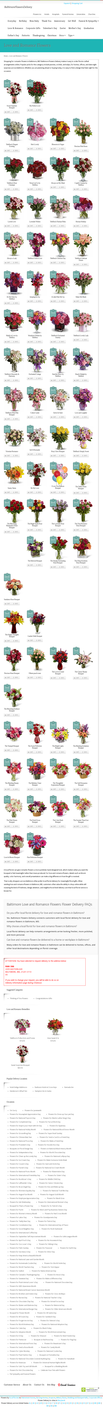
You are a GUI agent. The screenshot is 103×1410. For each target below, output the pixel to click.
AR (41, 1403)
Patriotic (26, 35)
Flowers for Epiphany (57, 1126)
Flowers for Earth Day (68, 1248)
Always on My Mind (58, 183)
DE (56, 1403)
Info (16, 112)
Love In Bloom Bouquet (12, 857)
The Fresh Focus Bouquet (34, 821)
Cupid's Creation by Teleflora (81, 184)
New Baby (34, 21)
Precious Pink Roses (80, 146)
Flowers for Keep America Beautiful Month (25, 1256)
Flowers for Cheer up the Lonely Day (23, 1156)
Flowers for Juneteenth (33, 1110)
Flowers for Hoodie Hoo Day (48, 1145)
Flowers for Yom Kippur (50, 1267)
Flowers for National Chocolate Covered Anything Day (30, 1359)
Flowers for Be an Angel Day (20, 1187)
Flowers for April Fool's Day (20, 1240)
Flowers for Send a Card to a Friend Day (54, 1137)
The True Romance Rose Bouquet (81, 525)
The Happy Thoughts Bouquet (12, 636)
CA (45, 1403)
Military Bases (61, 1398)
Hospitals (55, 14)
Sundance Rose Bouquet (12, 599)
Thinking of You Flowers (19, 998)
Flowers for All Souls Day (19, 1317)
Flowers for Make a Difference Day (49, 1279)
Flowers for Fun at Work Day (49, 1122)
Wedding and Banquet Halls (77, 1398)
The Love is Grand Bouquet (58, 673)
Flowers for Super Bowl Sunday (50, 1133)
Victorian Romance (12, 451)
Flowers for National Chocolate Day (59, 1282)
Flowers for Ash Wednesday (20, 1202)
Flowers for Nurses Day (18, 1298)
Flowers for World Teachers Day (22, 1267)
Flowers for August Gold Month (52, 1195)
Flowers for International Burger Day (23, 1309)
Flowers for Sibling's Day (48, 1244)
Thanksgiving (39, 35)
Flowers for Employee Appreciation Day (24, 1198)
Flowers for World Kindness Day (22, 1324)
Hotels (46, 14)
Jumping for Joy (35, 297)
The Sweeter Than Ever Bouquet (80, 821)
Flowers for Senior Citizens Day (51, 1183)
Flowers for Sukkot (17, 1271)
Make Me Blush (81, 297)
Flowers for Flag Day (68, 1340)
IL (74, 1403)
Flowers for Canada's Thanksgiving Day (25, 1275)
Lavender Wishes (34, 222)
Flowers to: (37, 14)
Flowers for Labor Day (18, 1217)
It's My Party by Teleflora (12, 298)
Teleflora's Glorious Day (58, 258)
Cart (8, 112)
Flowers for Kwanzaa (18, 1363)
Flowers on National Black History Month (56, 1149)
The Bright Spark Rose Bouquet (35, 525)
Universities (81, 14)
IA (80, 1403)
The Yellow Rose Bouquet (80, 488)
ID (71, 1403)
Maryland (61, 1400)
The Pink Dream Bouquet (11, 821)
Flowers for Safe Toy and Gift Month (23, 1366)
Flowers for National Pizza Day (21, 1141)
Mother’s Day (75, 28)
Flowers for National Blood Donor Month (59, 1130)
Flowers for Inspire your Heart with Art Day (26, 1126)
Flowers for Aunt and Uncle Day (48, 1164)
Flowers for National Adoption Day (55, 1324)
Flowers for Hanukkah (66, 1359)
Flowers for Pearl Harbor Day (21, 1355)
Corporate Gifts (33, 28)
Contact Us (39, 1384)
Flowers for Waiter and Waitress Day (23, 1305)
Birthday (23, 21)
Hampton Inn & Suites (43, 1091)
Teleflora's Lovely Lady (80, 336)
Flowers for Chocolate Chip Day (22, 1301)
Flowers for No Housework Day (50, 1240)
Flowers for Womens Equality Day (22, 1191)
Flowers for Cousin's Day (19, 1164)
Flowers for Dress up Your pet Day (61, 1114)
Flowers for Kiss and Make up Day (51, 1187)
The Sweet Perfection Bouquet (35, 747)
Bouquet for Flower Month (20, 1313)
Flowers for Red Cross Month (56, 1214)
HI (67, 1403)
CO (49, 1403)
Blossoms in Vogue (58, 144)
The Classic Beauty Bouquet (81, 673)
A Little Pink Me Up (57, 297)
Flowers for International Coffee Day (23, 1233)
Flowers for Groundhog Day (20, 1133)
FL (60, 1403)
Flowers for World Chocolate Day (52, 1152)
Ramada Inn (69, 1087)
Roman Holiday (81, 222)
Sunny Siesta (12, 488)
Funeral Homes (68, 14)
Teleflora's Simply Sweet (81, 451)
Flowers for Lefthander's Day (20, 1183)
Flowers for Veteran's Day (50, 1321)
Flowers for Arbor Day (46, 1252)
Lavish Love (12, 222)
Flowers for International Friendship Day (25, 1175)
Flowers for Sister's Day (57, 1175)
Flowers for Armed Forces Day (52, 1301)
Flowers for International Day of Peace (53, 1225)
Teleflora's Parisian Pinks (58, 222)
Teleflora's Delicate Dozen (81, 259)
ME (95, 1403)
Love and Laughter (81, 413)
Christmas (52, 35)
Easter (63, 28)
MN (55, 1406)
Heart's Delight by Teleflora (81, 375)
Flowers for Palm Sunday (19, 1248)
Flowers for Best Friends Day (64, 1336)
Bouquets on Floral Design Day (21, 1149)
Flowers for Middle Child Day (49, 1179)
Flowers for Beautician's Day (55, 1344)
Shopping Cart (77, 3)
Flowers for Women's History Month (23, 1214)
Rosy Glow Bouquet (57, 451)
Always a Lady (12, 258)
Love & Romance (15, 28)
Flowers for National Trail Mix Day (55, 1191)
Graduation (89, 28)
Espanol (67, 3)
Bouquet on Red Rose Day (43, 1340)
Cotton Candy (34, 413)
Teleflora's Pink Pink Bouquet (11, 414)
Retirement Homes (28, 1398)
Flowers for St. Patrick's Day (51, 1206)
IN (77, 1403)
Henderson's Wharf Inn (18, 1091)
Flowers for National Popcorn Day (22, 1118)
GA (64, 1403)
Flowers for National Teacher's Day (48, 1298)
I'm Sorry (13, 1110)
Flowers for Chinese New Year (21, 1137)
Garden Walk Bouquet (35, 636)
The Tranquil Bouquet (12, 746)
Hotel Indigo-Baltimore (18, 1087)
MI (51, 1406)
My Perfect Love (34, 106)
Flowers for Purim (16, 1210)
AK (34, 1403)
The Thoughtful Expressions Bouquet (58, 784)
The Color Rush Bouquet (58, 821)
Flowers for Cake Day (18, 1328)
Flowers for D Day (16, 1336)
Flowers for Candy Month (50, 1347)
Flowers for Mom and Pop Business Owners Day (49, 1210)
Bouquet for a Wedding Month (56, 1366)
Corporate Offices (95, 1398)
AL (30, 1403)
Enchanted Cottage (35, 374)
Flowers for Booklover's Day (20, 1179)
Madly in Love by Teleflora (12, 337)
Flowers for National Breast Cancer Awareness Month (30, 1290)
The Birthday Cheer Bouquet (34, 784)
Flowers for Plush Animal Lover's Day (24, 1282)
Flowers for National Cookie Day (49, 1351)
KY (88, 1403)
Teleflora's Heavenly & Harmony (11, 375)
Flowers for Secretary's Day (20, 1252)
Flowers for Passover (44, 1248)
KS (84, 1403)
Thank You (46, 21)
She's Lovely (35, 144)
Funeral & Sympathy (89, 21)
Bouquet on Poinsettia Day (49, 1355)
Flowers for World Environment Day (52, 1332)
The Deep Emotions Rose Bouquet (80, 562)
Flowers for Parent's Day (19, 1168)
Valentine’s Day (50, 28)
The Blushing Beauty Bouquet (12, 784)
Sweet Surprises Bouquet (12, 107)
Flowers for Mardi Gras (55, 1198)
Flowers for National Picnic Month (22, 1172)
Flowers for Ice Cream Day (20, 1160)
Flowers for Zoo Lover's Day (20, 1244)
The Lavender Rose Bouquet (58, 525)
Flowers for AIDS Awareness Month (23, 1286)
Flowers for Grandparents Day (45, 1217)
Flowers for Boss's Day (56, 1275)
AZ (37, 1403)
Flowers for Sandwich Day (46, 1317)
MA (47, 1406)
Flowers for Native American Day (44, 1271)
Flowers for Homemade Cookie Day (23, 1263)
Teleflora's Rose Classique (12, 184)
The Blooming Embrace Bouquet (12, 710)
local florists (14, 1398)
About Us (27, 1384)
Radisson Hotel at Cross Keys (46, 1087)
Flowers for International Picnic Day (23, 1344)
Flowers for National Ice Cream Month (50, 1168)
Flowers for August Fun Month (21, 1195)
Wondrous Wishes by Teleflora (35, 337)
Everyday (12, 21)
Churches (91, 14)
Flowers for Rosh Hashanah (52, 1229)
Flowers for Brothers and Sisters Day (23, 1294)
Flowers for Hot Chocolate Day (21, 1370)
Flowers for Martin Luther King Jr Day (57, 1118)
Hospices (52, 1398)
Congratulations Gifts (44, 998)
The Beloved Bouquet (35, 561)
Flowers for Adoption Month (20, 1332)
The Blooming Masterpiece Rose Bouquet (12, 526)
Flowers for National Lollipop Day (57, 1156)
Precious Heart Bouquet (11, 673)
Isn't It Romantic (35, 450)
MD (99, 1403)
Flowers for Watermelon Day (54, 1172)
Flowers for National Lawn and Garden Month (27, 1259)
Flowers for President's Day (20, 1145)
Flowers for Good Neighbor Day (22, 1229)
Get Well (72, 21)
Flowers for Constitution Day (20, 1225)
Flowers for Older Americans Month (58, 1309)
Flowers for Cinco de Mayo (55, 1294)
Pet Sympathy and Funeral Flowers (23, 1374)
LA (91, 1403)
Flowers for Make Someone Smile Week (52, 1160)
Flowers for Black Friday (43, 1328)
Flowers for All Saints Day (46, 1313)
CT (53, 1403)
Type (71, 35)
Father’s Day (13, 35)
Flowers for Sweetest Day (19, 1279)
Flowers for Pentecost (18, 1340)
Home (6, 56)
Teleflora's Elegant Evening (12, 145)
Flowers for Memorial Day (54, 1305)
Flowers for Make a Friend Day (52, 1141)
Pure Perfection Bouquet (35, 857)
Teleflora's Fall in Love (35, 258)
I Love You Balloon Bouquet (58, 487)
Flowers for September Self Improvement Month (28, 1237)
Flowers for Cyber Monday (20, 1351)
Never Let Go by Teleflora (34, 184)
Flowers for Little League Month (65, 1237)
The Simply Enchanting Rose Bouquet (58, 562)
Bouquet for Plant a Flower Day (21, 1206)
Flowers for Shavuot (38, 1336)
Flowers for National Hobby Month (23, 1130)
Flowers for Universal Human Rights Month (49, 1363)
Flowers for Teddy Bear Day (20, 1221)
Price (62, 35)
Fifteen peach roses (35, 673)
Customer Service (12, 1384)
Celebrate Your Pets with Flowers (53, 1370)
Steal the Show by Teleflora (58, 375)
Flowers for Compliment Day (20, 1122)
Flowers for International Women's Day (53, 1202)
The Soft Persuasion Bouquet (81, 784)
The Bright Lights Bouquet (57, 747)
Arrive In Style (58, 413)
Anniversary (59, 21)
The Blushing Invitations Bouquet (81, 747)
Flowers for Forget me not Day (21, 1321)
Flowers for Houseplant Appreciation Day (25, 1114)
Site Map (51, 1384)
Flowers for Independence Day (21, 1152)
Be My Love (35, 488)
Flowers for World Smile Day (55, 1263)
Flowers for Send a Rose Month (21, 1347)
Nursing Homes (42, 1398)
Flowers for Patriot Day (47, 1221)
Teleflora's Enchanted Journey (58, 337)
